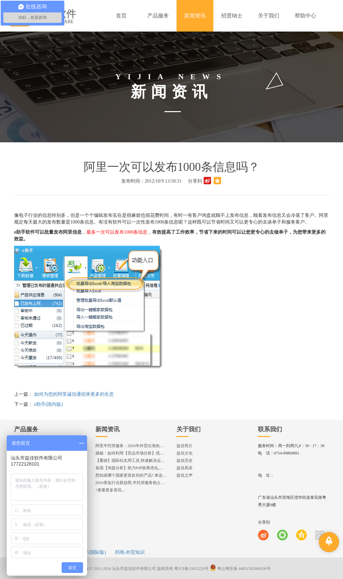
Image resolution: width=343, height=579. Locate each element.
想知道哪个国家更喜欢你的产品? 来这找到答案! (137, 475)
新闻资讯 (107, 429)
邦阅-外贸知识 (130, 552)
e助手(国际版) (91, 552)
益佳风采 (185, 468)
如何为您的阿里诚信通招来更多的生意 (74, 394)
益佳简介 (185, 445)
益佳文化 (185, 453)
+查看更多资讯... (110, 490)
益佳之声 (185, 475)
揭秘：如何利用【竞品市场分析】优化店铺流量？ (139, 453)
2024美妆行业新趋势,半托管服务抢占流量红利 (136, 482)
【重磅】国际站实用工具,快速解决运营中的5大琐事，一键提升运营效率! (159, 460)
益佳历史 (185, 460)
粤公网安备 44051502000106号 (240, 568)
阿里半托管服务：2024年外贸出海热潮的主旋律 (137, 445)
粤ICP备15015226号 (191, 568)
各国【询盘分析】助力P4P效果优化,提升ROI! (135, 468)
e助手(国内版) (48, 404)
